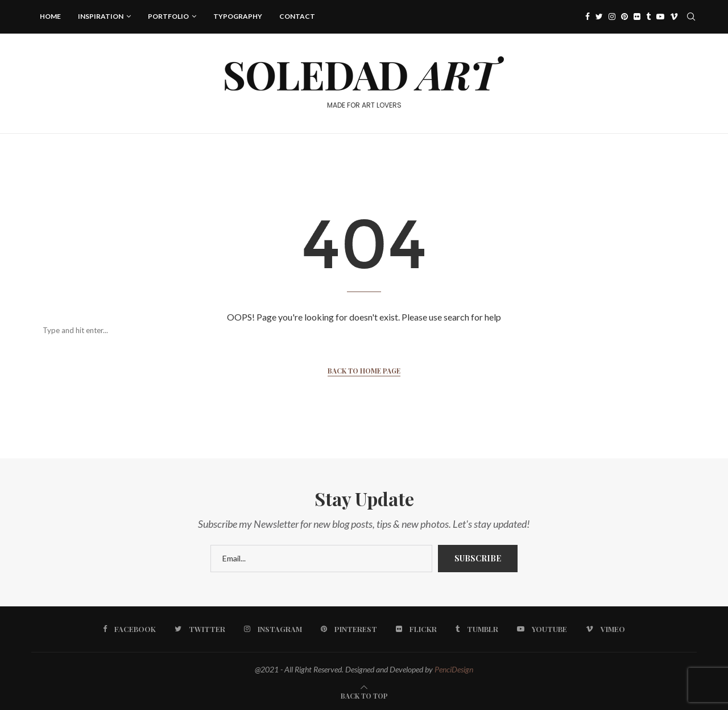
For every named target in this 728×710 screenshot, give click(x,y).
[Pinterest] (624, 16)
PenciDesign (454, 669)
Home (50, 16)
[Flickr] (637, 16)
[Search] (353, 330)
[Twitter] (599, 16)
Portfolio (168, 16)
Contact (297, 16)
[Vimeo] (674, 16)
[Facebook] (587, 16)
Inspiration (100, 16)
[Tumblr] (648, 16)
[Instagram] (612, 16)
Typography (237, 16)
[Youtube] (660, 16)
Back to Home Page (364, 370)
